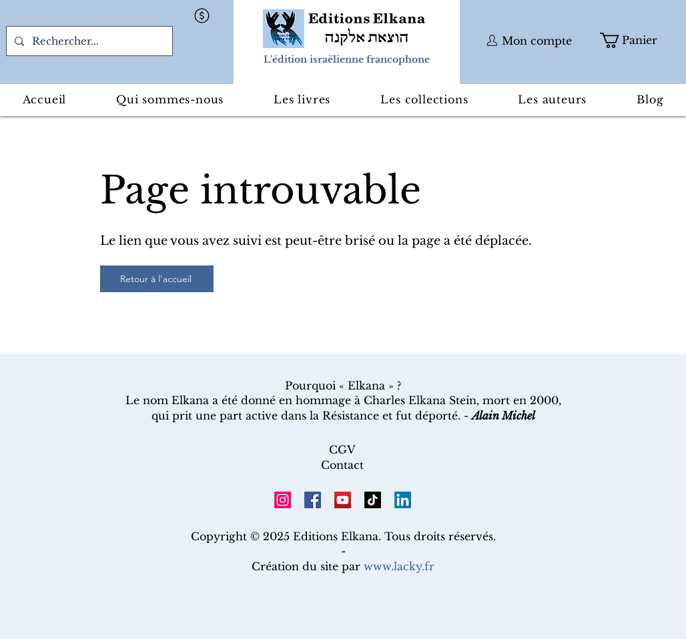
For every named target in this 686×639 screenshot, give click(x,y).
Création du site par (343, 566)
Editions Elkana (335, 536)
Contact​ (342, 465)
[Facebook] (312, 500)
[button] (201, 15)
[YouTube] (342, 500)
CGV (342, 449)
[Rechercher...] (88, 41)
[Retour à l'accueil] (157, 278)
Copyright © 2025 (242, 536)
